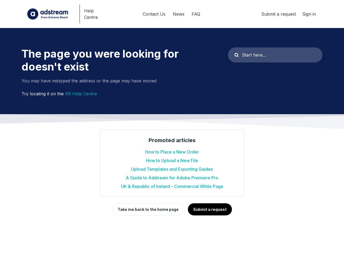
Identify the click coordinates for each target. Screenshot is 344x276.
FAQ (196, 14)
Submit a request (278, 14)
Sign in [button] (309, 14)
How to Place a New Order (172, 152)
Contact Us (154, 14)
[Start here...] (275, 54)
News (178, 14)
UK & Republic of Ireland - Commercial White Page (172, 186)
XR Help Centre (81, 93)
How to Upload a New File (172, 160)
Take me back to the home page (148, 209)
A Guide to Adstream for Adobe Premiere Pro (172, 177)
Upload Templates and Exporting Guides (172, 169)
